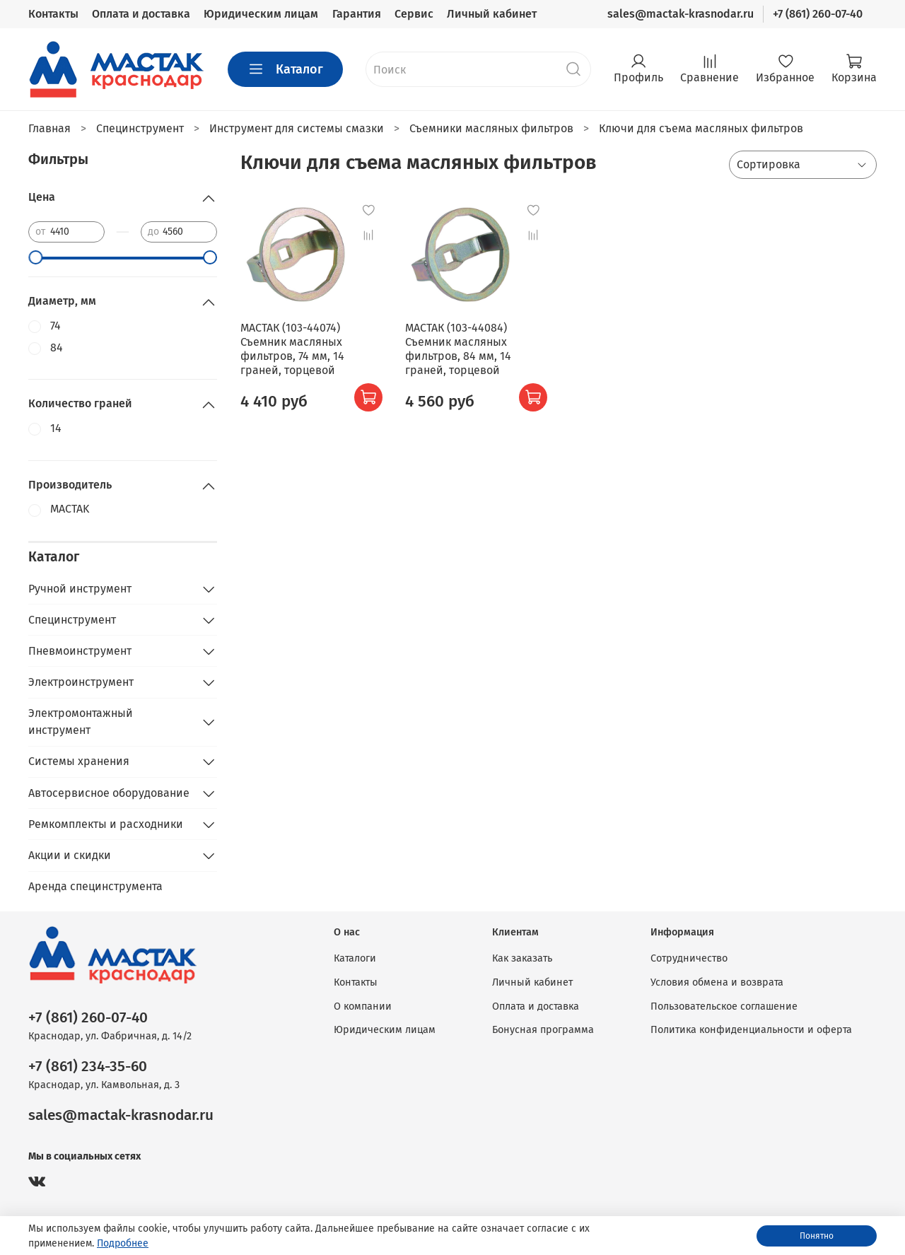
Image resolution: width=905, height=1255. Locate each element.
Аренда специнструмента (95, 886)
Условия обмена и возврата (716, 982)
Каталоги (355, 958)
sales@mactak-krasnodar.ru (680, 14)
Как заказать (522, 958)
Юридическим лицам (261, 14)
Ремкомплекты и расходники (105, 824)
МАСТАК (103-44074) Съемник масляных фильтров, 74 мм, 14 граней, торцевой (292, 349)
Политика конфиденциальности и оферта (751, 1030)
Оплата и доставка (141, 14)
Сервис (414, 14)
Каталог (285, 69)
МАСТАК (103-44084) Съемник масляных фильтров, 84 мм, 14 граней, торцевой (458, 349)
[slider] (35, 257)
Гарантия (356, 14)
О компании (363, 1006)
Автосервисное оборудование (108, 793)
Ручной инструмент (80, 588)
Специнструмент (72, 619)
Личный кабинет (492, 14)
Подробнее (122, 1243)
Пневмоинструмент (80, 651)
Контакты (53, 14)
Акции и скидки (69, 855)
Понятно (817, 1236)
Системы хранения (78, 761)
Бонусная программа (543, 1030)
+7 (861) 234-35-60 (87, 1066)
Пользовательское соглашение (724, 1006)
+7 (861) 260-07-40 (818, 14)
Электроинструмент (81, 682)
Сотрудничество (689, 958)
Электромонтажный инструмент (80, 721)
